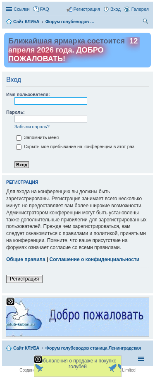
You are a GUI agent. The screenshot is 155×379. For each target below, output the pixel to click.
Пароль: (15, 112)
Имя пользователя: (28, 94)
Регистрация (24, 279)
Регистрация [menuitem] (87, 9)
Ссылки (22, 9)
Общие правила (25, 259)
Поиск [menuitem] (146, 22)
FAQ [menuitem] (44, 9)
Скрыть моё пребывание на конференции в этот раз (75, 146)
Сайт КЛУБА (26, 347)
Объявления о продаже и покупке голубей (77, 363)
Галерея (140, 9)
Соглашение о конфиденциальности (95, 259)
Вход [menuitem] (115, 9)
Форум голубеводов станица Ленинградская (93, 347)
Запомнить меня (37, 137)
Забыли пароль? (32, 126)
